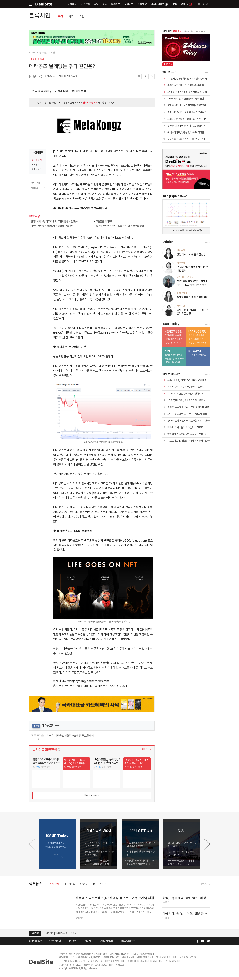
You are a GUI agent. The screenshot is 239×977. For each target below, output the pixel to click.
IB (94, 883)
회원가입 (145, 749)
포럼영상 (142, 4)
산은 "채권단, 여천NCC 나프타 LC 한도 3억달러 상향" (192, 380)
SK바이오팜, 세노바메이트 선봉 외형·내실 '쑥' (189, 91)
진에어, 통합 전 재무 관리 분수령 (198, 339)
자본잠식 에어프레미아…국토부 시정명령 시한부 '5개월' (198, 343)
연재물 (36, 725)
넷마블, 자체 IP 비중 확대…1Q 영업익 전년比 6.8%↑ (192, 125)
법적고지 (87, 940)
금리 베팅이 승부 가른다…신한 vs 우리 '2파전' (175, 335)
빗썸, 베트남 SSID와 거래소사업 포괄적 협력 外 (189, 112)
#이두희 (35, 165)
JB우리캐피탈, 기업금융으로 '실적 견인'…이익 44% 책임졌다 (196, 98)
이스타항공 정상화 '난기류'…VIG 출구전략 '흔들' (198, 335)
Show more (92, 795)
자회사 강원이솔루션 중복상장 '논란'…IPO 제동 (189, 118)
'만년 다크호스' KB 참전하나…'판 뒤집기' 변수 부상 (175, 343)
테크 (71, 16)
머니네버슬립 (159, 4)
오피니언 (129, 4)
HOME (32, 52)
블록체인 (115, 4)
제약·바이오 (69, 883)
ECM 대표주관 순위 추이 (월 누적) (186, 230)
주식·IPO (54, 883)
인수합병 (85, 4)
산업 (61, 4)
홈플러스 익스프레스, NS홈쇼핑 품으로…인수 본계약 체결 (194, 85)
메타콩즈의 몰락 (37, 59)
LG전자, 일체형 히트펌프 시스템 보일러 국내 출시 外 (191, 78)
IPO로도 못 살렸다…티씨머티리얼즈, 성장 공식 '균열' (175, 362)
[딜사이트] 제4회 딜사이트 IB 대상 (61, 933)
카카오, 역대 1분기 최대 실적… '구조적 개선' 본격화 (191, 427)
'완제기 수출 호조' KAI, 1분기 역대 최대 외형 (188, 407)
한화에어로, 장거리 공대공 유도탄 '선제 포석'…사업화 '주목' (195, 434)
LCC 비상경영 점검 (197, 331)
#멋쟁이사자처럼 (38, 169)
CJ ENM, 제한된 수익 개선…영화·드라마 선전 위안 (191, 393)
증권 (104, 4)
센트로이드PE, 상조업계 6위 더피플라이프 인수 (189, 440)
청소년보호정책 (128, 940)
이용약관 (72, 940)
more (39, 216)
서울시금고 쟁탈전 (173, 331)
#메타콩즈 (37, 160)
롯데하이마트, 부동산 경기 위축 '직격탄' (185, 132)
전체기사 (204, 884)
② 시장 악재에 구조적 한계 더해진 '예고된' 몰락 (59, 91)
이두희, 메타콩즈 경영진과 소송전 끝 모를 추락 (52, 226)
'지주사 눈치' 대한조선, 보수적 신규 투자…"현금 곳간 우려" (198, 355)
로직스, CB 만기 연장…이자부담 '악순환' (175, 355)
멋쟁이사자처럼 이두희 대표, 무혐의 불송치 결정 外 (54, 221)
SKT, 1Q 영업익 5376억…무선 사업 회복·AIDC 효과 (192, 413)
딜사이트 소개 (35, 940)
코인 (81, 16)
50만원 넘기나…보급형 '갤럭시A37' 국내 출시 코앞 (191, 105)
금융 (96, 4)
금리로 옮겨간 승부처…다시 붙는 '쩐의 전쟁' (175, 339)
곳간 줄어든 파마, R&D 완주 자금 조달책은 (175, 359)
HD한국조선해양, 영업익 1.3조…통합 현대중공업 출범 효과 (195, 400)
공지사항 (35, 933)
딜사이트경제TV (182, 4)
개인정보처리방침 (106, 940)
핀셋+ (167, 351)
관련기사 (33, 216)
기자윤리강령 (55, 940)
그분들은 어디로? (104, 221)
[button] (207, 844)
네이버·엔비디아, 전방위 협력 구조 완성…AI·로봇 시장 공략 (195, 386)
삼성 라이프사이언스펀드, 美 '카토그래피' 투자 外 (190, 139)
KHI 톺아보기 (194, 351)
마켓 (60, 16)
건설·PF (103, 883)
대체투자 (72, 4)
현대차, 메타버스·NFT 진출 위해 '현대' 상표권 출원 (120, 226)
